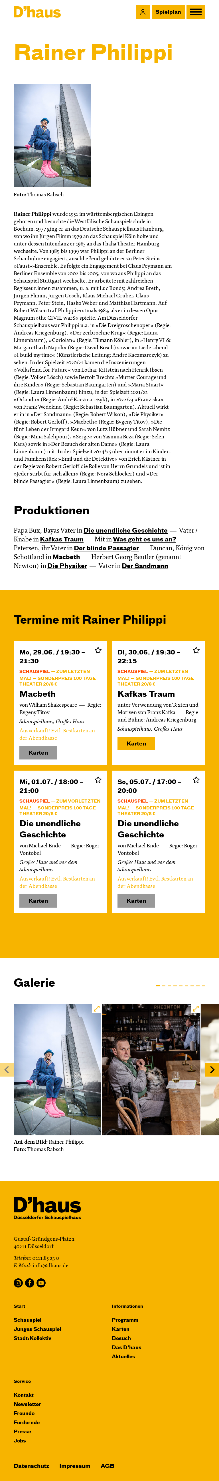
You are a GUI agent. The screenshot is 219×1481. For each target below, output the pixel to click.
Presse (22, 1432)
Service (22, 1381)
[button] (143, 12)
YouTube (41, 1282)
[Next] (212, 1070)
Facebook (29, 1282)
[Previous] (7, 1070)
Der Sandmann (145, 566)
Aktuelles (123, 1357)
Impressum (74, 1466)
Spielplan (168, 12)
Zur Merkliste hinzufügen (98, 650)
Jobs (20, 1441)
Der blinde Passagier (106, 549)
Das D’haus (126, 1347)
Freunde (24, 1413)
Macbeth (66, 558)
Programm (125, 1320)
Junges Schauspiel (37, 1329)
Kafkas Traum (62, 540)
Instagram (18, 1282)
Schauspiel (27, 1320)
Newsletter (27, 1404)
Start (19, 1306)
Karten (136, 744)
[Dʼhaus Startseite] (37, 12)
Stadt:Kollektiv (32, 1338)
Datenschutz (31, 1466)
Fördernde (27, 1422)
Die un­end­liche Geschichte (126, 531)
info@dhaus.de (50, 1266)
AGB (107, 1466)
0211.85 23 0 (45, 1258)
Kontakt (24, 1395)
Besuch (121, 1338)
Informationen (127, 1306)
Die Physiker (67, 566)
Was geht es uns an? (144, 540)
